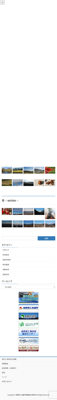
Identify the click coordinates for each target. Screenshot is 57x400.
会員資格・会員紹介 (9, 368)
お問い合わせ (7, 381)
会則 (3, 372)
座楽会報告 (7, 259)
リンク (4, 377)
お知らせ (6, 250)
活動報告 (5, 363)
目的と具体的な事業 (9, 359)
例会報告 (6, 255)
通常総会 (6, 274)
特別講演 (6, 264)
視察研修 (6, 269)
